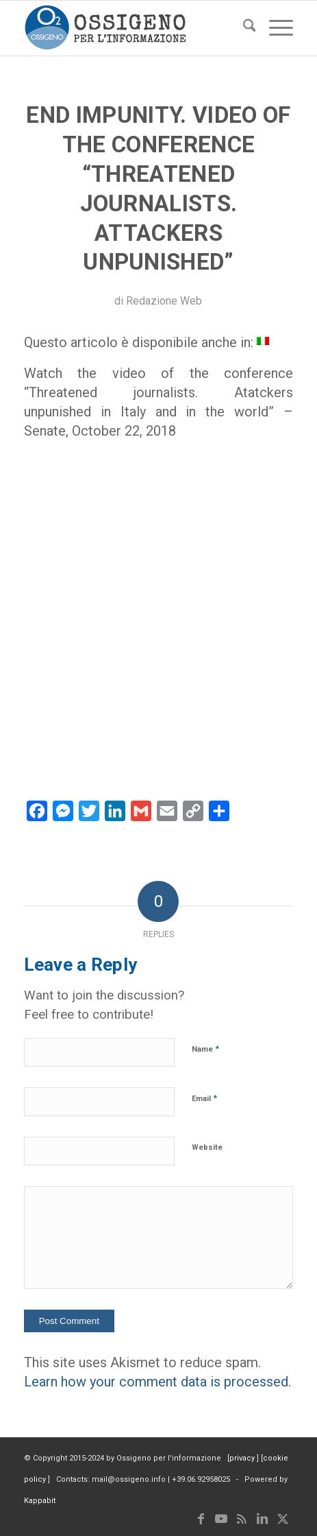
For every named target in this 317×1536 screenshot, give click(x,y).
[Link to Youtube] (221, 1519)
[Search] (242, 28)
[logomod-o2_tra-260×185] (132, 28)
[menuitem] (242, 28)
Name (205, 1048)
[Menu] (274, 28)
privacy (243, 1458)
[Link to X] (282, 1519)
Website (207, 1147)
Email (204, 1098)
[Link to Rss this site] (241, 1519)
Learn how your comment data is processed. (157, 1381)
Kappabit (39, 1500)
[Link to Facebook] (200, 1519)
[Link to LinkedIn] (262, 1519)
